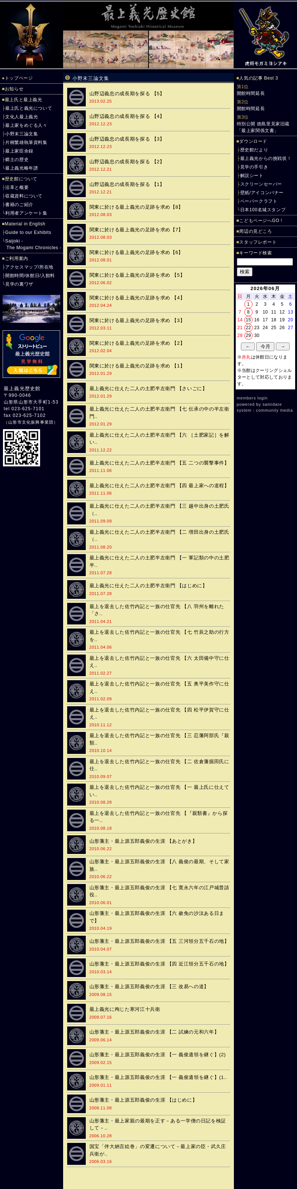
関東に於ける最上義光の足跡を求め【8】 (136, 207)
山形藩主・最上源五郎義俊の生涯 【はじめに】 (143, 1100)
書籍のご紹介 (19, 204)
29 (248, 335)
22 (248, 327)
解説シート (252, 175)
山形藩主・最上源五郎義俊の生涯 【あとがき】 (143, 841)
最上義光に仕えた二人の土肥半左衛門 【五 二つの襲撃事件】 (159, 463)
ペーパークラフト (259, 201)
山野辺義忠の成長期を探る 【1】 (127, 184)
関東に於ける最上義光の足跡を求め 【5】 (137, 275)
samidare (272, 404)
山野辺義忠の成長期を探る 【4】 (127, 116)
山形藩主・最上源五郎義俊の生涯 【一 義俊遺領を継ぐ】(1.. (158, 1077)
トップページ (19, 78)
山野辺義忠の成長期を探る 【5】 (127, 93)
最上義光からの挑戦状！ (266, 158)
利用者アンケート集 (26, 213)
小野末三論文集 (21, 133)
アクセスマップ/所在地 (29, 267)
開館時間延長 (251, 93)
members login (252, 398)
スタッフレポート (258, 242)
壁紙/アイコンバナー (262, 192)
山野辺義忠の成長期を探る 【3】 (127, 139)
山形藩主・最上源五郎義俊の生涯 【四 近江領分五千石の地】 (159, 964)
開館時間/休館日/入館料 (30, 275)
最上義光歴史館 (22, 388)
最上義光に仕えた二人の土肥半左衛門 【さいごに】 (148, 388)
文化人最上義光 (21, 116)
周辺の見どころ (255, 231)
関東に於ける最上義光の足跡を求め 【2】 (137, 343)
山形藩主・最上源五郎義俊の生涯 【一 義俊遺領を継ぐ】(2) (157, 1054)
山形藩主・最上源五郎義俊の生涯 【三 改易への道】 (149, 986)
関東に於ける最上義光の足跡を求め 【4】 (137, 298)
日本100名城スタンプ (263, 209)
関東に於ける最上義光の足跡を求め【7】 (136, 229)
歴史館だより (254, 149)
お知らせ (14, 88)
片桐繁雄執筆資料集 (26, 142)
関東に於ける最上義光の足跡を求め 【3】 (137, 320)
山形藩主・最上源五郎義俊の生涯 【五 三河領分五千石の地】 (159, 941)
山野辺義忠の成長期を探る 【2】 (127, 161)
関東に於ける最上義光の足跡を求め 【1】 (137, 366)
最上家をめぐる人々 (26, 125)
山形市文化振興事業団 (30, 422)
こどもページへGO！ (261, 220)
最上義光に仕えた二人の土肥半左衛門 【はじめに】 (148, 585)
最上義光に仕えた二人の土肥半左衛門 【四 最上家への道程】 (159, 485)
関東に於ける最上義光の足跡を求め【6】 (136, 252)
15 (248, 319)
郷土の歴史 (17, 159)
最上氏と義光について (28, 108)
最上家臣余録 (19, 151)
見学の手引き (254, 167)
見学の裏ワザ (19, 284)
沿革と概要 (17, 187)
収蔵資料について (24, 196)
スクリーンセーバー (261, 184)
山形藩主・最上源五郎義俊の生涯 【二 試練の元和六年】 (154, 1032)
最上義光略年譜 (21, 168)
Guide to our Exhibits (28, 232)
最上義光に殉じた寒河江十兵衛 (124, 1009)
